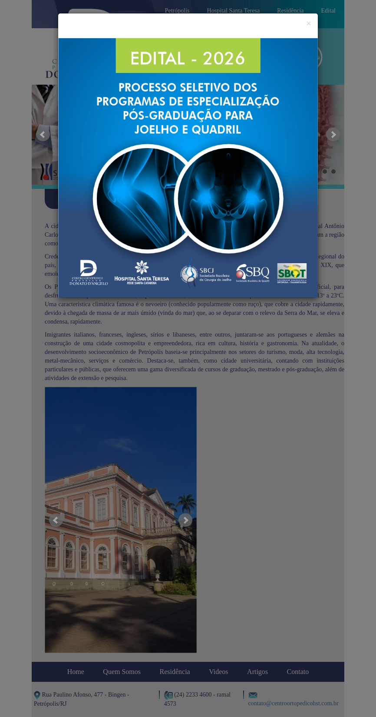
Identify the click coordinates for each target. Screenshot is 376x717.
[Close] (308, 23)
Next (333, 135)
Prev (43, 135)
